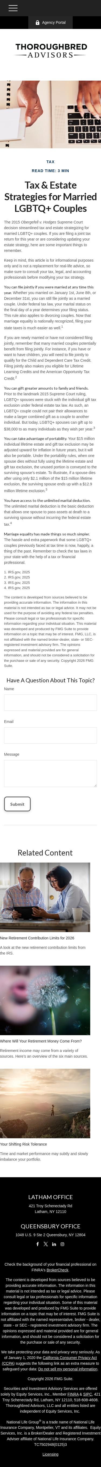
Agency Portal (50, 22)
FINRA (73, 1394)
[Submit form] (17, 804)
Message (11, 754)
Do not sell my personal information (67, 1369)
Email (8, 721)
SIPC (87, 1394)
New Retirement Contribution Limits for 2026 (37, 938)
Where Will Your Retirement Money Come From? (41, 1041)
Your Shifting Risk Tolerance (23, 1144)
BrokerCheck (57, 1270)
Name (9, 689)
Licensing (50, 1454)
